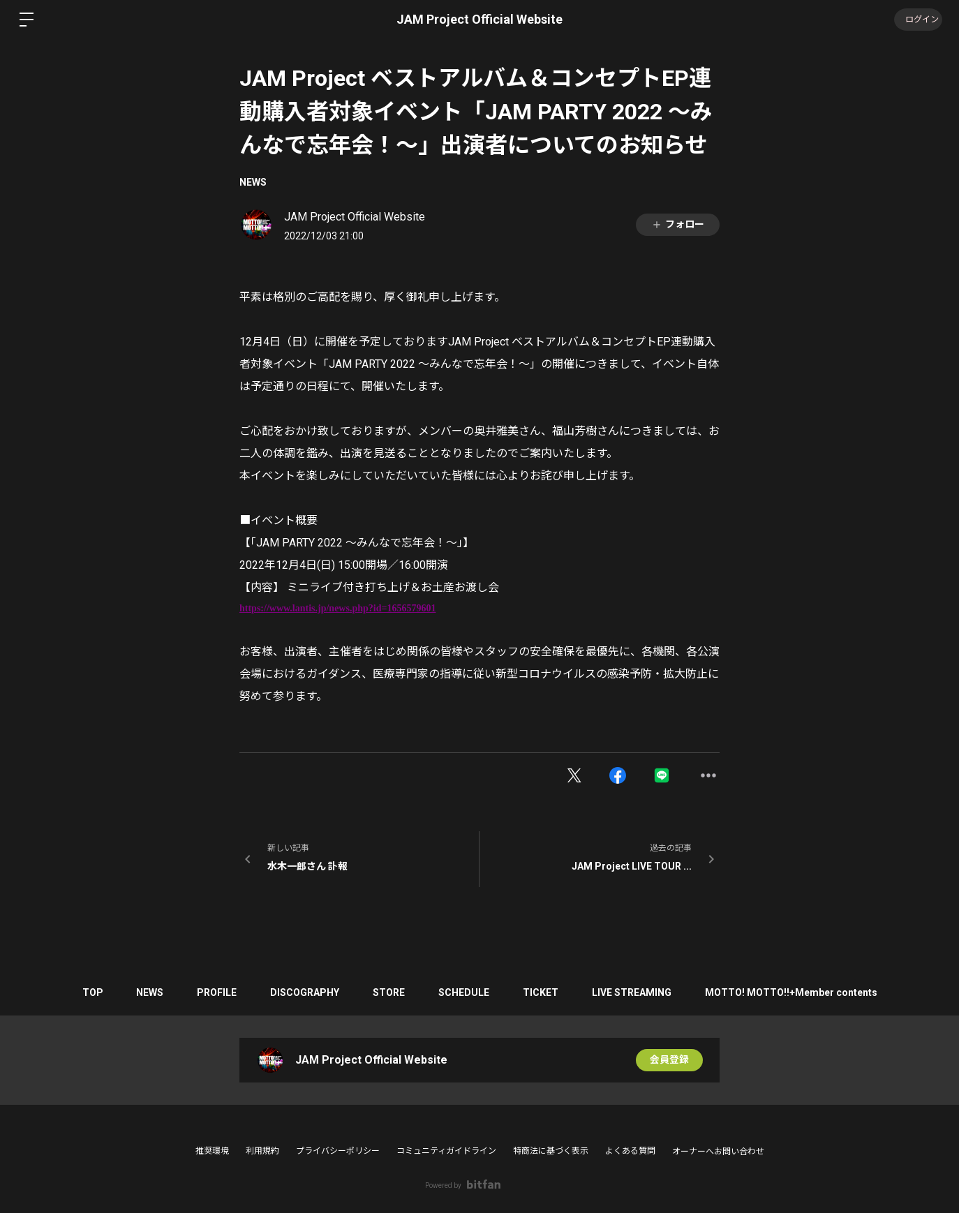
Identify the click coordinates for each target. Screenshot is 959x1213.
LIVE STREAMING (636, 992)
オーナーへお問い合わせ (718, 1151)
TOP (86, 992)
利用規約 (262, 1151)
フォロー (677, 224)
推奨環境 (212, 1151)
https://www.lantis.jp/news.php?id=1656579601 (337, 608)
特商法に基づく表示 (550, 1151)
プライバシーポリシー (338, 1151)
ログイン (917, 19)
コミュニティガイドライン (446, 1151)
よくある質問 (630, 1151)
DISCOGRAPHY (303, 992)
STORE (389, 992)
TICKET (543, 992)
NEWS (253, 182)
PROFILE (214, 992)
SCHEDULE (465, 992)
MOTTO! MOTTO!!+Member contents (797, 992)
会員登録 (669, 1060)
